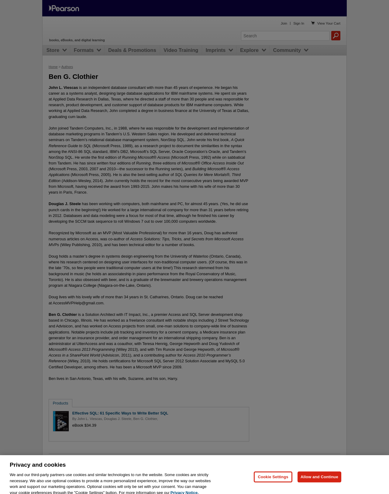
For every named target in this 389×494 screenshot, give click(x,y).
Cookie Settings (273, 481)
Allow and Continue (319, 481)
